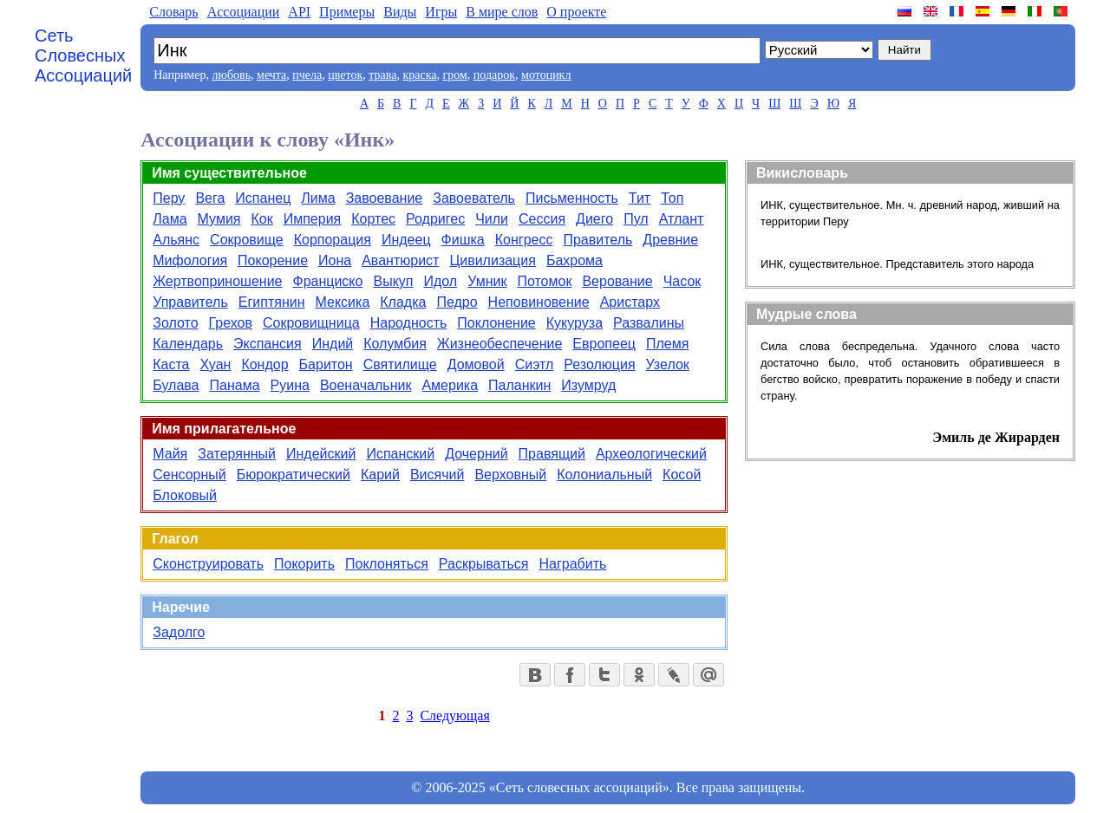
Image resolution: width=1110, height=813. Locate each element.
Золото (175, 322)
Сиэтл (534, 364)
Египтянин (271, 302)
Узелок (667, 364)
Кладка (403, 302)
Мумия (219, 218)
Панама (235, 385)
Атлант (681, 218)
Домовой (476, 364)
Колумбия (395, 343)
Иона (334, 260)
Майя (170, 453)
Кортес (373, 218)
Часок (682, 281)
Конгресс (524, 239)
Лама (169, 218)
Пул (636, 218)
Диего (594, 218)
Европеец (604, 343)
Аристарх (630, 302)
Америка (449, 385)
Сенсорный (189, 474)
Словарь (173, 11)
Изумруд (588, 385)
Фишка (463, 239)
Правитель (597, 239)
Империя (313, 218)
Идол (440, 281)
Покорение (273, 260)
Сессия (542, 218)
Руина (290, 385)
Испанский (400, 453)
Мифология (190, 260)
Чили (491, 218)
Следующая (454, 715)
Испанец (263, 198)
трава (382, 74)
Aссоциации (243, 11)
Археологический (651, 453)
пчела (307, 74)
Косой (682, 474)
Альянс (176, 239)
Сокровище (247, 239)
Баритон (326, 364)
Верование (617, 281)
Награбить (572, 563)
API (299, 11)
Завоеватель (474, 198)
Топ (672, 198)
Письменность (572, 198)
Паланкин (519, 385)
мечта (271, 74)
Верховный (510, 474)
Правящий (552, 453)
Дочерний (476, 453)
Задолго (179, 632)
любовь (231, 74)
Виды (399, 11)
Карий (380, 474)
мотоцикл (546, 74)
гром (454, 74)
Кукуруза (574, 322)
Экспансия (267, 343)
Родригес (435, 218)
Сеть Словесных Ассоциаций (83, 55)
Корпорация (332, 239)
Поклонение (496, 322)
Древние (670, 239)
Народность (408, 322)
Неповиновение (539, 302)
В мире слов (502, 11)
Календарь (188, 343)
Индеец (406, 239)
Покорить (304, 563)
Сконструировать (208, 563)
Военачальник (366, 385)
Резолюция (599, 364)
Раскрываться (484, 563)
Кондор (264, 364)
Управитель (190, 302)
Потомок (544, 281)
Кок (261, 218)
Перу (169, 198)
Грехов (230, 322)
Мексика (343, 302)
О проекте (576, 11)
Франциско (327, 281)
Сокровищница (311, 322)
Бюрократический (293, 474)
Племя (667, 343)
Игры (441, 11)
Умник (486, 281)
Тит (639, 198)
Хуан (216, 364)
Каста (171, 364)
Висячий (437, 474)
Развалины (648, 322)
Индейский (321, 453)
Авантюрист (400, 260)
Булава (176, 385)
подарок (494, 74)
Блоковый (185, 495)
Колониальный (604, 474)
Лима (318, 198)
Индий (333, 343)
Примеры (347, 11)
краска (419, 74)
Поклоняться (386, 563)
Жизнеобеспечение (500, 343)
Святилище (400, 364)
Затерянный (237, 453)
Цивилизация (492, 260)
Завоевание (384, 198)
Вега (210, 198)
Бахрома (574, 260)
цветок (345, 74)
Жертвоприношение (217, 281)
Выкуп (393, 281)
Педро (456, 302)
